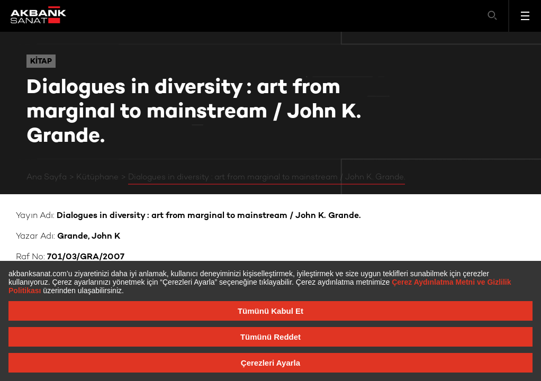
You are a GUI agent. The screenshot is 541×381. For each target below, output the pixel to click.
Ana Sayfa (46, 177)
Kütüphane (97, 177)
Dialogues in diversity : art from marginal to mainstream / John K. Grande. (266, 177)
